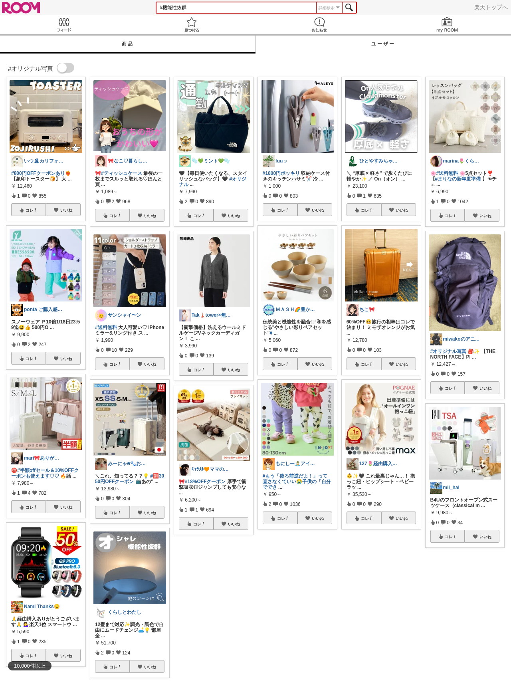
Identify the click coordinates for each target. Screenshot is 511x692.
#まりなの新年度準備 (458, 179)
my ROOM (447, 24)
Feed (64, 24)
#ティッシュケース (121, 173)
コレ (32, 210)
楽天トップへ (491, 7)
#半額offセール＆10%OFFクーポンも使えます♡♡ (45, 473)
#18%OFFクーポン (205, 481)
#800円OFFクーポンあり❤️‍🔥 (41, 173)
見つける (192, 24)
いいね (66, 210)
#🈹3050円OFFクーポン (129, 478)
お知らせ (319, 24)
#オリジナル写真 (448, 351)
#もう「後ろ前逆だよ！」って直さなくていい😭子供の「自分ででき (297, 481)
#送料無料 (106, 327)
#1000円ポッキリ (281, 173)
